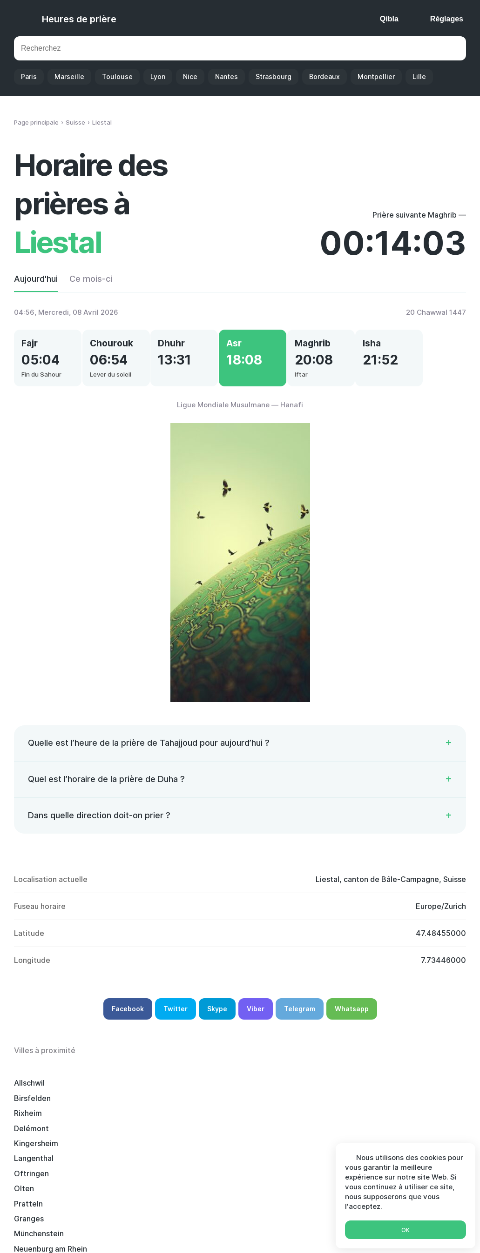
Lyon (157, 76)
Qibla (389, 19)
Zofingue (313, 1122)
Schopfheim (223, 1168)
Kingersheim (413, 1092)
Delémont (314, 1092)
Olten (212, 1107)
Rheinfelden (223, 1122)
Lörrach (27, 1168)
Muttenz (217, 1137)
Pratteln (311, 1107)
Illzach (25, 1152)
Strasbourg (273, 76)
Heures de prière (79, 19)
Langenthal (34, 1107)
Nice (190, 76)
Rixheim (216, 1092)
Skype (217, 1018)
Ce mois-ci (90, 279)
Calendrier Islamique (239, 1233)
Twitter (175, 1018)
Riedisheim (316, 1137)
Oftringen (125, 1107)
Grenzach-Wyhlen (139, 1168)
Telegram (299, 1018)
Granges (405, 1107)
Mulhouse (219, 1152)
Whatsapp (352, 1018)
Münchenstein (39, 1122)
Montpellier (376, 76)
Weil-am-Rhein (323, 1168)
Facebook (128, 1018)
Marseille (69, 76)
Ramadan (302, 1233)
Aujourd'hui (36, 279)
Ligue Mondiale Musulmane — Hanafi (240, 414)
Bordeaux (324, 76)
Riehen (120, 1152)
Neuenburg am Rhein (144, 1122)
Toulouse (117, 76)
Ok (405, 1229)
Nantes (226, 76)
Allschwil (29, 1092)
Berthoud (125, 1137)
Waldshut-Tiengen (46, 1137)
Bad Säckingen (323, 1152)
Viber (255, 1018)
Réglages (446, 19)
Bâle (398, 1137)
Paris (29, 76)
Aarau (401, 1122)
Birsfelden (126, 1092)
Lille (419, 76)
